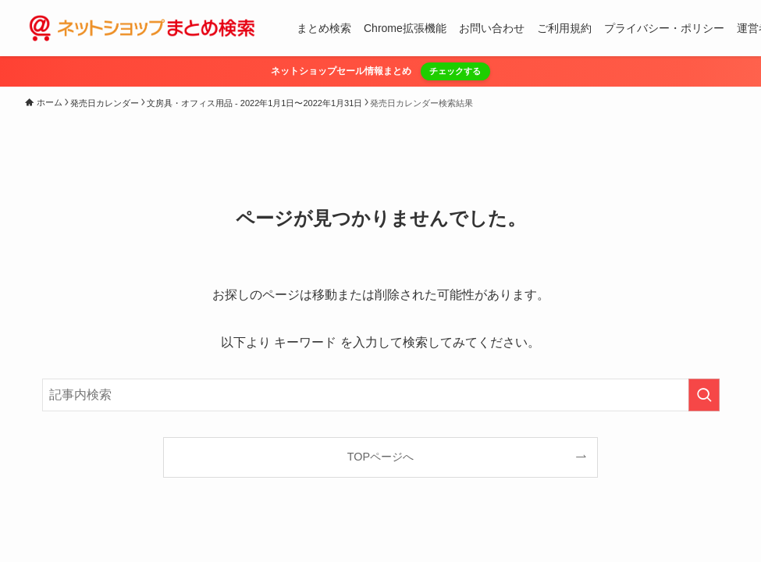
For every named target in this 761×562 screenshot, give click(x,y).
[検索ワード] (381, 395)
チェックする (455, 71)
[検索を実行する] (704, 395)
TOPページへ (380, 456)
